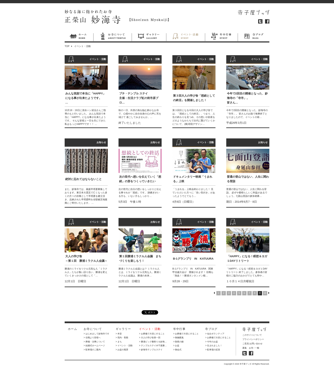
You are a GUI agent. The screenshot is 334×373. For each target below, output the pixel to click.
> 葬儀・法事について (94, 341)
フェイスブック (267, 21)
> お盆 (176, 345)
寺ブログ (253, 36)
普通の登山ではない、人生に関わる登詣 (248, 179)
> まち (119, 341)
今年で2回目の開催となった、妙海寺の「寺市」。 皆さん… (247, 98)
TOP (67, 46)
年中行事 (221, 36)
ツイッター (260, 21)
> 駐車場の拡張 (212, 349)
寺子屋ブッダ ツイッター (244, 353)
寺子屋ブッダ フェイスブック (251, 353)
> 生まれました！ (213, 345)
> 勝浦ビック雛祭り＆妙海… (153, 341)
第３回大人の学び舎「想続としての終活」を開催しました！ (194, 98)
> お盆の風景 (122, 349)
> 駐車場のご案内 (92, 349)
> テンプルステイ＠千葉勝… (153, 345)
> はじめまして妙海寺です (96, 333)
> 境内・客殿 (122, 337)
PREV (214, 293)
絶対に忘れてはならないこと (83, 179)
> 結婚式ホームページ (94, 345)
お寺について (112, 36)
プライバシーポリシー (253, 339)
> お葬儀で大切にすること (152, 333)
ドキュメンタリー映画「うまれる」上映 (192, 179)
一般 (257, 348)
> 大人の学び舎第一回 (149, 337)
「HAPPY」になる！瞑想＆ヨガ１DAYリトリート (247, 258)
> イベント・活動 (124, 345)
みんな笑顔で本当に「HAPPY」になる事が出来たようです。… (85, 98)
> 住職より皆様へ (92, 337)
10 (265, 293)
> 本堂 (119, 333)
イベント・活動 (185, 36)
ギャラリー (149, 36)
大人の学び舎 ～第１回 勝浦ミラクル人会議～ (86, 258)
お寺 (251, 348)
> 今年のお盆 (211, 341)
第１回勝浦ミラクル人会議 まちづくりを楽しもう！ (140, 258)
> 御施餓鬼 (178, 337)
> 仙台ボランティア (214, 333)
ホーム (79, 36)
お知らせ (101, 142)
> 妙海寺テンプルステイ (150, 349)
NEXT (268, 293)
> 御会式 (177, 349)
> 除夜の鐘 (178, 341)
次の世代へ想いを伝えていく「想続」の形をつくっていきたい (140, 179)
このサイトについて (252, 335)
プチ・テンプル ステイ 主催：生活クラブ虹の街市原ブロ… (138, 98)
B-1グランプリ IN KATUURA (193, 258)
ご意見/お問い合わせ (252, 343)
